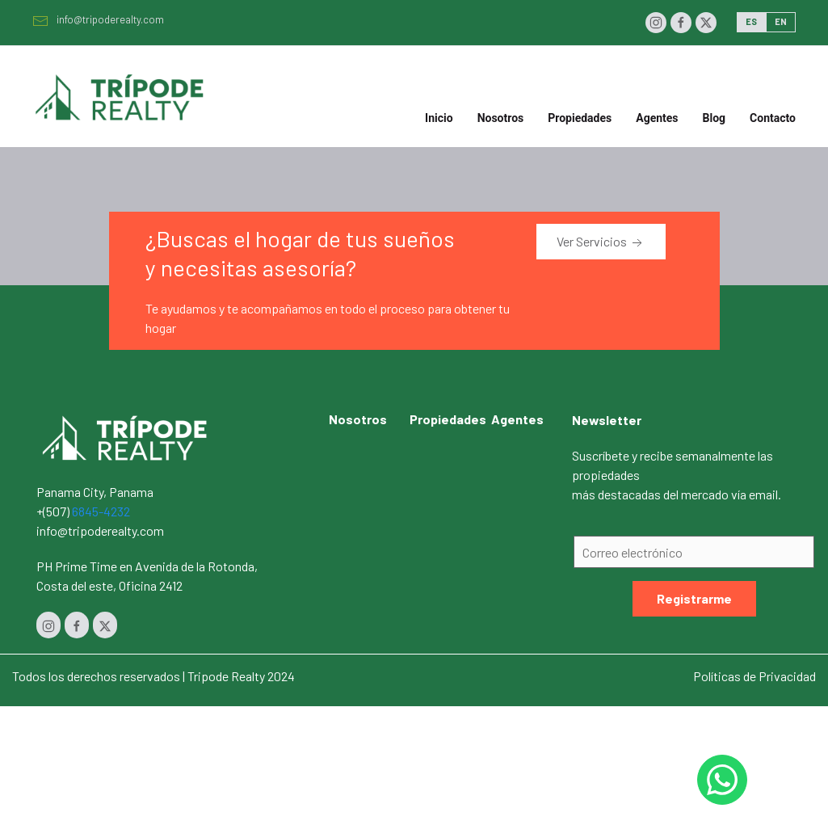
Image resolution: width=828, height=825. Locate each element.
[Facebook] (680, 22)
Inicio (439, 118)
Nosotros (500, 118)
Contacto (773, 118)
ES (751, 21)
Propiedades (448, 419)
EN (781, 21)
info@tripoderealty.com (98, 19)
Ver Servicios (601, 242)
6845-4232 (101, 511)
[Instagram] (655, 22)
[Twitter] (706, 22)
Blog (714, 118)
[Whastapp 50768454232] (722, 780)
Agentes (657, 118)
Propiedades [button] (580, 118)
